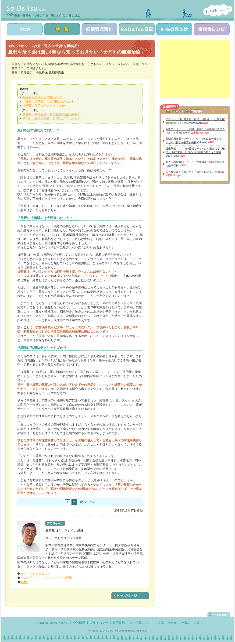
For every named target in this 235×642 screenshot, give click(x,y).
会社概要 (79, 623)
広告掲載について (141, 623)
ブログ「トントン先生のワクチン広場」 (47, 578)
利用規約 (119, 623)
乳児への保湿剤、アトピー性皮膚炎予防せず (191, 162)
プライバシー (99, 623)
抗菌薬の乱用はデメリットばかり (45, 105)
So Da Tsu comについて (52, 623)
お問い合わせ (167, 623)
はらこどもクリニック (35, 573)
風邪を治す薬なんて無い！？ (42, 97)
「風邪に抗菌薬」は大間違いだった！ (48, 101)
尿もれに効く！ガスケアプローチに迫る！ (190, 171)
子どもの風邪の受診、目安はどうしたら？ (51, 118)
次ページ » (87, 502)
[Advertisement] (195, 69)
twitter (24, 582)
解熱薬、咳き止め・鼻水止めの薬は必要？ (51, 114)
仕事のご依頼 (190, 623)
